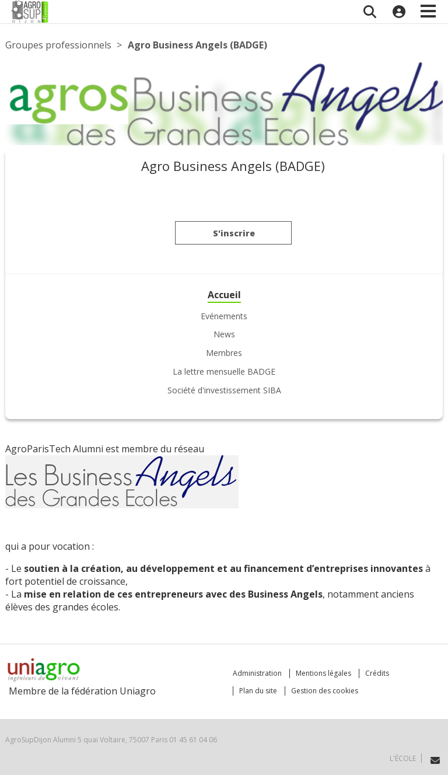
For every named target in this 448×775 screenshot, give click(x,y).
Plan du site (258, 691)
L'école (403, 758)
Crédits (377, 673)
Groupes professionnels (58, 45)
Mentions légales (323, 673)
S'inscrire (234, 236)
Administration (257, 673)
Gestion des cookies (324, 691)
